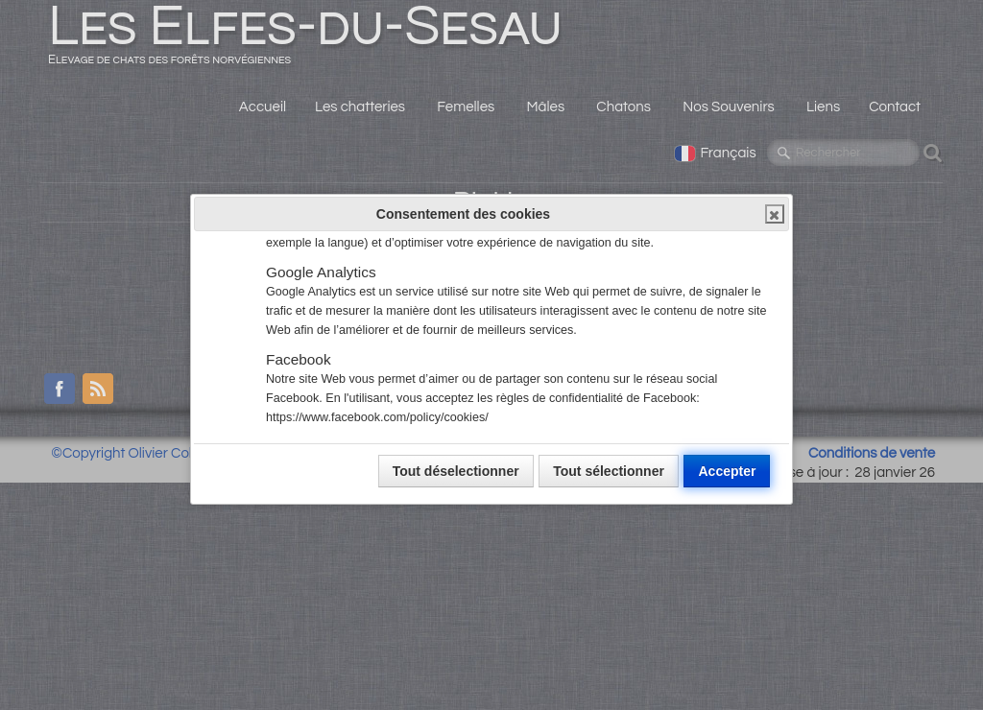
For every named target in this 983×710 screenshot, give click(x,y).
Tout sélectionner (608, 471)
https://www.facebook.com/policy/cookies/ (377, 417)
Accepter (726, 471)
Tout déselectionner (456, 471)
